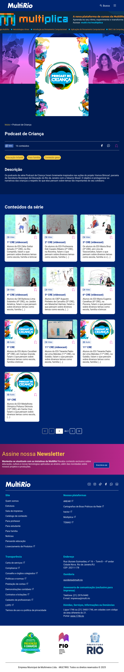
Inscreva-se (101, 465)
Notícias (9, 536)
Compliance (12, 567)
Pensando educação (15, 541)
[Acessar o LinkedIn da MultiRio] (117, 484)
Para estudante (12, 526)
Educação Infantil (14, 157)
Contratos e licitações (17, 594)
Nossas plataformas (74, 495)
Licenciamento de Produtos (20, 546)
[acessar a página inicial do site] (20, 6)
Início (7, 124)
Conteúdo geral (52, 157)
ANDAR (68, 501)
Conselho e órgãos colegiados (21, 573)
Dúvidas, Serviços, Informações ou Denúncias (89, 604)
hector (67, 511)
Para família (34, 157)
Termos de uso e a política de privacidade (25, 610)
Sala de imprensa (14, 511)
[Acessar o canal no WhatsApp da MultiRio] (111, 484)
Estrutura (9, 506)
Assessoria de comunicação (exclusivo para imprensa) (88, 589)
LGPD (9, 605)
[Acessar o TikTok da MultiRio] (100, 484)
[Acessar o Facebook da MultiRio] (106, 484)
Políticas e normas (16, 578)
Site (7, 495)
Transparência (13, 556)
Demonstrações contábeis (19, 589)
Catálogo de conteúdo (16, 516)
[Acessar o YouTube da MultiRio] (89, 484)
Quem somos (12, 501)
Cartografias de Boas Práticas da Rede (83, 506)
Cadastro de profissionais (19, 599)
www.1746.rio (77, 616)
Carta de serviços (15, 562)
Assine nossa (33, 454)
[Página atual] (59, 431)
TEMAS (68, 522)
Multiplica (69, 517)
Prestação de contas (16, 583)
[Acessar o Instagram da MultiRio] (94, 484)
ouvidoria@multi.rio (73, 580)
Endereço (68, 556)
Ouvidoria (68, 574)
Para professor (12, 521)
